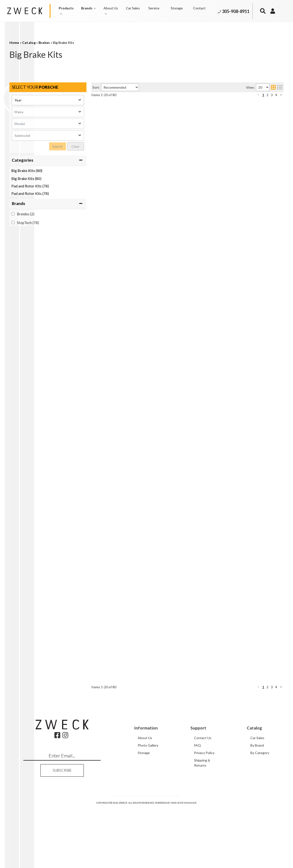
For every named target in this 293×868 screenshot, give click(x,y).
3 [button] (272, 95)
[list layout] (279, 87)
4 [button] (276, 95)
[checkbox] (12, 213)
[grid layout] (273, 87)
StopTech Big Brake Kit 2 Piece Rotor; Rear (170, 400)
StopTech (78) (28, 222)
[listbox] (48, 100)
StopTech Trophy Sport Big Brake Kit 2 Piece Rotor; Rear (181, 167)
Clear (75, 146)
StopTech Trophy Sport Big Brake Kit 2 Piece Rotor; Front (182, 104)
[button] (67, 11)
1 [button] (263, 95)
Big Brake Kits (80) (26, 170)
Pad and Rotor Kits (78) (30, 186)
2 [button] (267, 95)
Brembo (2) (25, 214)
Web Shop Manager (183, 862)
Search (57, 146)
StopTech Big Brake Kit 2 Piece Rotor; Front (171, 526)
